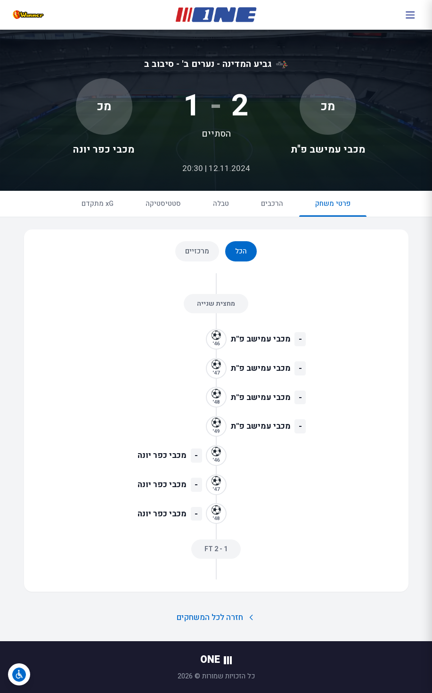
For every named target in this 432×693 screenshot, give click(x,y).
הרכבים (272, 203)
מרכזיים (197, 251)
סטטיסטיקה (163, 203)
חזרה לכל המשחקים (216, 617)
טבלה (221, 203)
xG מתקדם (98, 203)
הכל (241, 251)
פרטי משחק (333, 207)
